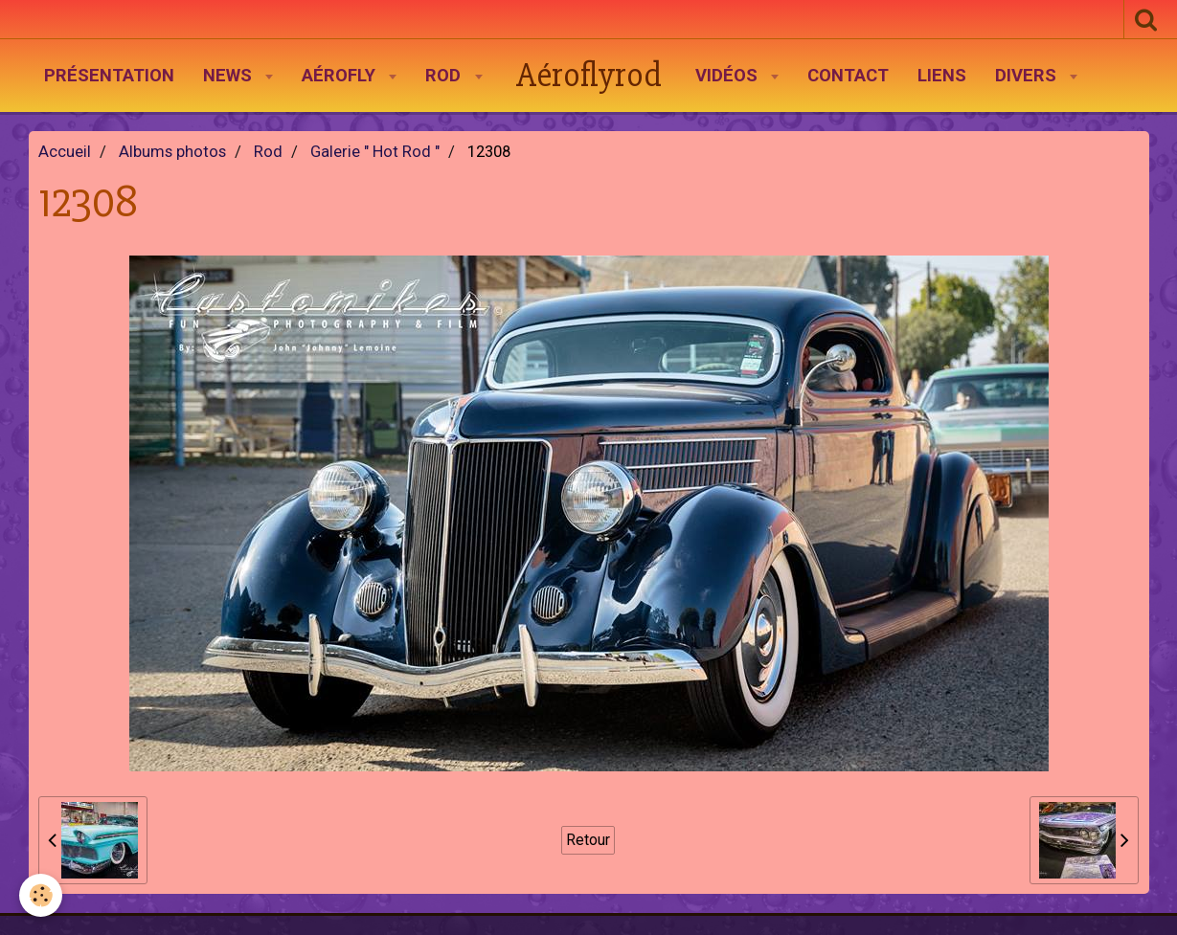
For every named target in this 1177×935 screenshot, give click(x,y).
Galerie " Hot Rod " (375, 152)
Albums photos (172, 152)
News (230, 75)
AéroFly (341, 75)
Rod (445, 75)
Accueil (64, 152)
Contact (848, 75)
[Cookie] (40, 895)
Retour (588, 840)
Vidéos (728, 75)
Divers (1028, 75)
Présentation (109, 75)
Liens (941, 75)
